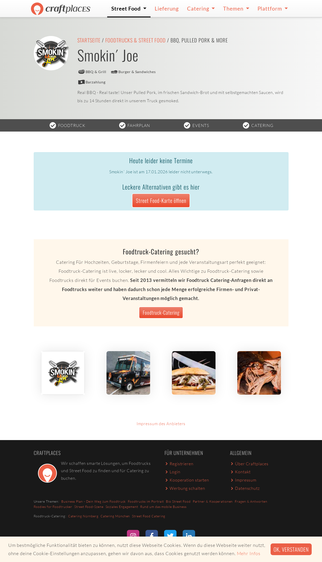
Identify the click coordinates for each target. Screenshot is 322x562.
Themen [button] (233, 8)
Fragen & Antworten (251, 501)
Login (172, 471)
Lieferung (167, 8)
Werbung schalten (185, 488)
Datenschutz (245, 488)
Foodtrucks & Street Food (135, 40)
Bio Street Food (178, 501)
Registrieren (179, 463)
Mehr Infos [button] (248, 553)
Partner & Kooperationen (213, 501)
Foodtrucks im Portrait (146, 501)
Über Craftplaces (249, 463)
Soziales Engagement (122, 507)
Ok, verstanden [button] (291, 549)
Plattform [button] (270, 8)
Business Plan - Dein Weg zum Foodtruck (93, 501)
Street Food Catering (148, 516)
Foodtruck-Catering (161, 312)
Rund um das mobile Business (163, 507)
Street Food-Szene (88, 507)
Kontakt (240, 471)
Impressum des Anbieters (161, 423)
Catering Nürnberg (83, 516)
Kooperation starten (187, 479)
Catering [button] (198, 8)
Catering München (115, 516)
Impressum (243, 479)
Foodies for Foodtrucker (53, 507)
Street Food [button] (126, 8)
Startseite (89, 40)
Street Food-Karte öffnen (161, 200)
